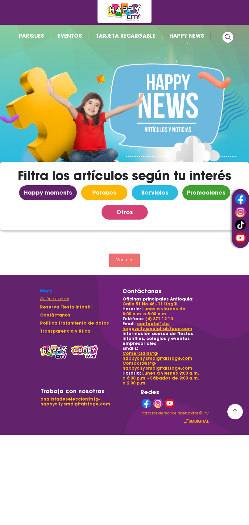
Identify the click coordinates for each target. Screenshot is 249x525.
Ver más (124, 260)
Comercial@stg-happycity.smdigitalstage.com (157, 356)
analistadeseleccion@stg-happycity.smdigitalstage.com (75, 402)
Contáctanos (55, 315)
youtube (240, 238)
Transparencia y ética (65, 331)
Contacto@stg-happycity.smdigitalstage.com (157, 366)
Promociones (206, 192)
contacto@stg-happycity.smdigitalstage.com (157, 326)
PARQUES (31, 35)
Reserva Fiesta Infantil (66, 307)
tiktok (240, 225)
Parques (104, 192)
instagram (240, 212)
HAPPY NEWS (186, 35)
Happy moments (48, 192)
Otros (124, 212)
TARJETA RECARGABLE (126, 35)
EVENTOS (70, 35)
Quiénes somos (54, 299)
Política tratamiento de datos (74, 323)
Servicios (154, 192)
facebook (240, 199)
